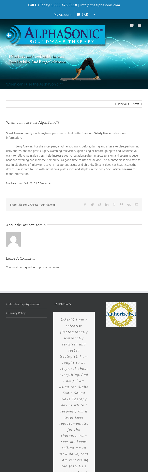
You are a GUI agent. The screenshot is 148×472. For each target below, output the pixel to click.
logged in (29, 267)
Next (136, 104)
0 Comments (44, 183)
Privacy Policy (17, 313)
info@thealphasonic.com (100, 5)
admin (12, 183)
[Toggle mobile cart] (132, 25)
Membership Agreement (24, 304)
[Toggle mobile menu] (140, 25)
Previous (123, 104)
